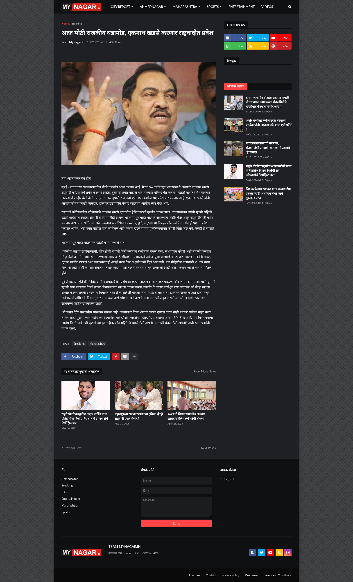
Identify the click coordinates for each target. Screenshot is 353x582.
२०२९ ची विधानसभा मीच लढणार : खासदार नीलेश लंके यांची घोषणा (187, 416)
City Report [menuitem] (120, 7)
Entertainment (70, 498)
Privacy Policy (230, 575)
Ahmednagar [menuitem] (151, 7)
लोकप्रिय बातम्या (235, 86)
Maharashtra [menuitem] (185, 7)
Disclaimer (251, 575)
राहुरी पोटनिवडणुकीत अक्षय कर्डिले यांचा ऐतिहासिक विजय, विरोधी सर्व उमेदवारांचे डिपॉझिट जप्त (84, 418)
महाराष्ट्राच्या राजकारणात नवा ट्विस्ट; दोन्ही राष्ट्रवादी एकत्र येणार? (139, 416)
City (64, 492)
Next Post (207, 448)
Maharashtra (97, 343)
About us (194, 575)
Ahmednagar (69, 479)
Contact (211, 575)
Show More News (204, 371)
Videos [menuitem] (267, 7)
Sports (65, 512)
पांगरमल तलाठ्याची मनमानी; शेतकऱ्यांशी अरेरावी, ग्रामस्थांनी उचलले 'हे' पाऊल (268, 147)
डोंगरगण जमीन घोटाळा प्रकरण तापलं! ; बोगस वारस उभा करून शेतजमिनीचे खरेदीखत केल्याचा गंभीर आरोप (268, 102)
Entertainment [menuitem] (242, 7)
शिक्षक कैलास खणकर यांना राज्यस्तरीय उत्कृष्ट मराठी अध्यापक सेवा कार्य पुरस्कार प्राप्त (268, 193)
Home (65, 23)
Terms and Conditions (278, 575)
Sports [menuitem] (213, 7)
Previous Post (72, 448)
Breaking (76, 23)
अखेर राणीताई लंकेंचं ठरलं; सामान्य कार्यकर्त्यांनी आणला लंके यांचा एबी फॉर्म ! (268, 125)
